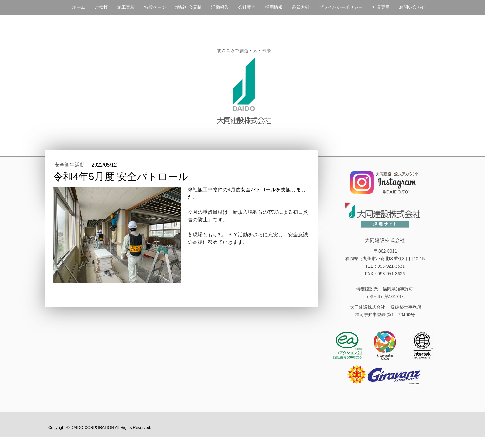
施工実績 (126, 7)
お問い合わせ (412, 7)
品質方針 (301, 7)
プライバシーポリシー (341, 7)
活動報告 (220, 7)
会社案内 (247, 7)
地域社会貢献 (188, 7)
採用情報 (274, 7)
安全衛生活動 (70, 164)
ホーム (78, 7)
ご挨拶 (101, 7)
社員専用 (381, 7)
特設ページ (155, 7)
